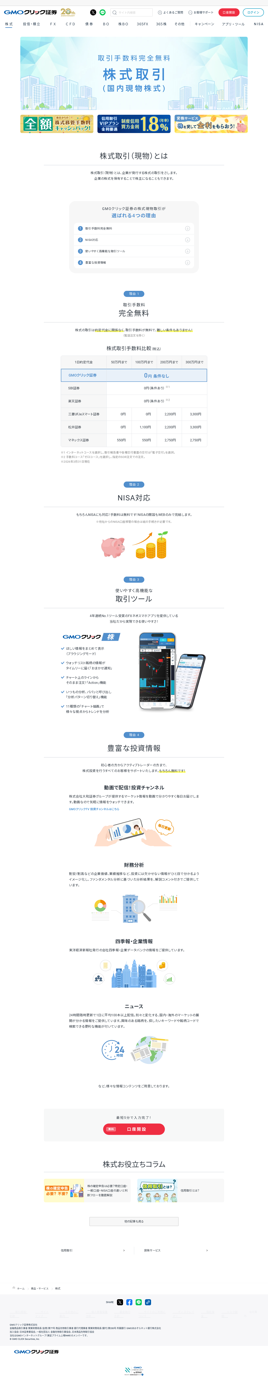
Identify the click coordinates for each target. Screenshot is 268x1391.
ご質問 (173, 12)
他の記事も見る (134, 1222)
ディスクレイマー (167, 1312)
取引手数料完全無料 (101, 228)
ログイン (253, 12)
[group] (56, 124)
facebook (129, 1303)
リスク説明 (206, 1312)
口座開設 (229, 12)
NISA (259, 24)
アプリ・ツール (233, 24)
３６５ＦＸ (142, 24)
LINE (102, 12)
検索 (114, 12)
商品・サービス (41, 1289)
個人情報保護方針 (87, 1312)
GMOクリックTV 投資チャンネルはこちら (97, 809)
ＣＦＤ (70, 24)
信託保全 (188, 1312)
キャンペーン (204, 24)
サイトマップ (39, 1312)
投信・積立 (32, 24)
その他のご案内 (62, 1312)
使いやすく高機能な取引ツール (109, 251)
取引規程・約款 (18, 1312)
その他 (179, 24)
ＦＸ (53, 24)
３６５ (161, 24)
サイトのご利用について (137, 1312)
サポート (204, 12)
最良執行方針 (110, 1312)
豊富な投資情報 (98, 262)
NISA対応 (93, 240)
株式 (9, 24)
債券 (89, 24)
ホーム (21, 1289)
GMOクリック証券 (39, 12)
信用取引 (67, 1251)
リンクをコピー (148, 1303)
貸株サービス (153, 1251)
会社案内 (223, 1312)
